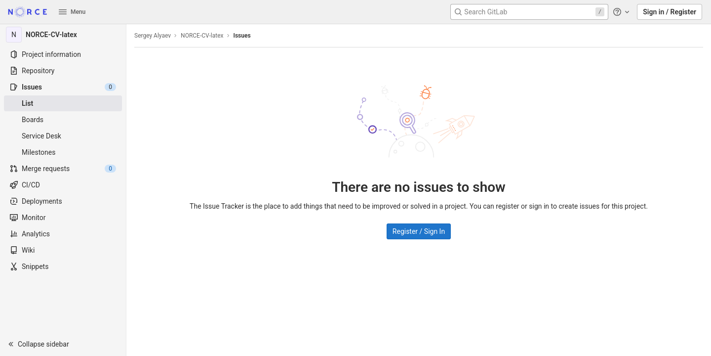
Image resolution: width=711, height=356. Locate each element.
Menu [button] (72, 12)
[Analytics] (63, 234)
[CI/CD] (63, 185)
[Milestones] (63, 152)
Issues (242, 35)
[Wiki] (63, 250)
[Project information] (63, 54)
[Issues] (63, 87)
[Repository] (63, 71)
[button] (63, 344)
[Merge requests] (63, 169)
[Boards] (63, 120)
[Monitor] (63, 217)
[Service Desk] (63, 136)
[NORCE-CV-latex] (63, 34)
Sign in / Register (669, 12)
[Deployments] (63, 201)
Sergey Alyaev (152, 35)
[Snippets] (63, 266)
